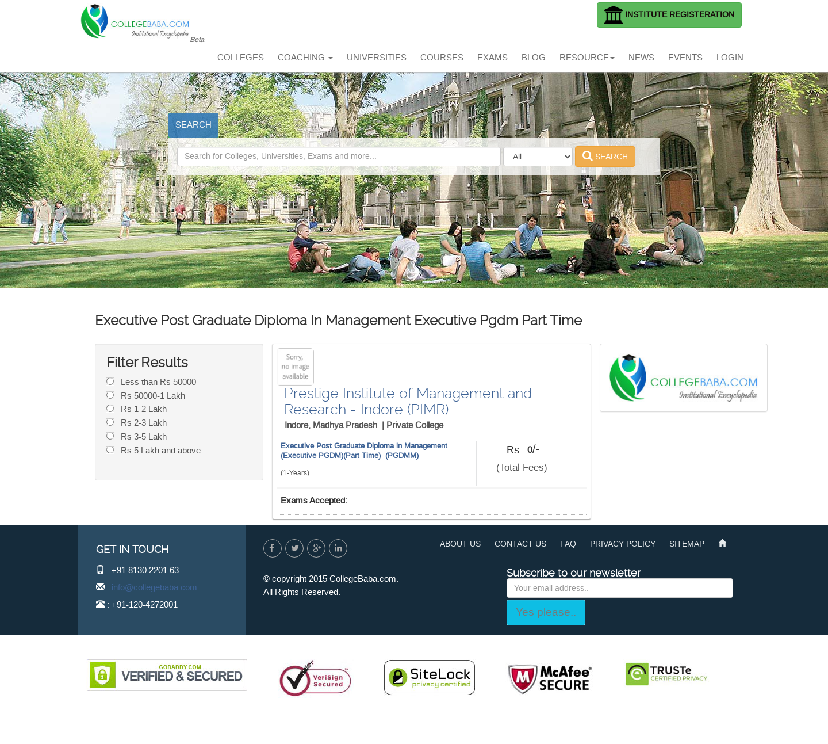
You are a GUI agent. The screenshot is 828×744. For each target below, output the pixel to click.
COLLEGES (240, 57)
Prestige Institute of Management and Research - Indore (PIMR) (408, 401)
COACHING (305, 57)
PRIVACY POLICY (623, 544)
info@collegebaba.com (154, 587)
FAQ (568, 544)
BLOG (534, 57)
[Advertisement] (416, 26)
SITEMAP (686, 544)
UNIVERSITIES (377, 57)
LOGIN (729, 57)
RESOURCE (587, 57)
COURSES (441, 57)
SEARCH (193, 125)
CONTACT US (520, 544)
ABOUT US (460, 544)
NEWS (641, 57)
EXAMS (492, 57)
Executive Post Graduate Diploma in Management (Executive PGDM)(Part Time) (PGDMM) (364, 450)
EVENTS (685, 57)
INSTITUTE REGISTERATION (669, 15)
